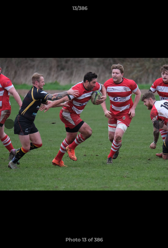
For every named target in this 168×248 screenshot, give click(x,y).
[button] (143, 10)
